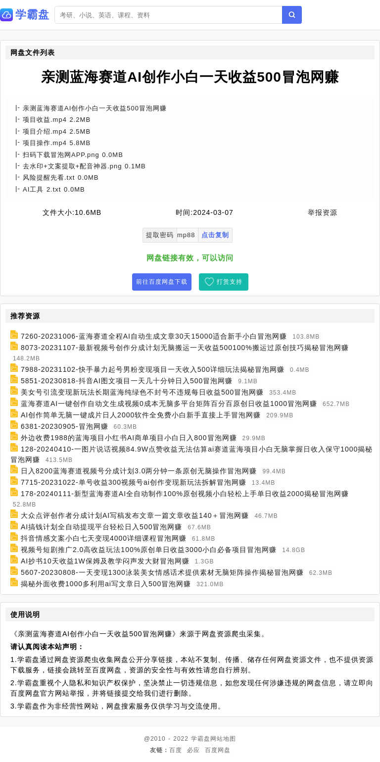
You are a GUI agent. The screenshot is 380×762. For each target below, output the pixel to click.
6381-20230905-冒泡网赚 (64, 426)
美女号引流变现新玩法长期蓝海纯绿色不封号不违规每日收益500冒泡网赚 (142, 392)
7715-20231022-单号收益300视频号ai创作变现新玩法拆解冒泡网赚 (133, 482)
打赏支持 (229, 281)
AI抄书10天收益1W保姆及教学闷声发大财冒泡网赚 (105, 561)
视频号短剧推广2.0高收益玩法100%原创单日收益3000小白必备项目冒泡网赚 (149, 550)
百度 (175, 750)
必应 (193, 750)
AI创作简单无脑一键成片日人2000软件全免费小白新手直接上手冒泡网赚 (141, 415)
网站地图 (223, 738)
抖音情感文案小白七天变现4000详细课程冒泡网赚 (104, 538)
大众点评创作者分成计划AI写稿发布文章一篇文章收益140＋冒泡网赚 (135, 515)
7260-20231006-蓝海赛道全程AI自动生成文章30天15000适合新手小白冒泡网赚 (154, 336)
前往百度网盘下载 (162, 281)
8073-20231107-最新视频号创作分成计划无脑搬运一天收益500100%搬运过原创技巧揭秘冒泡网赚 (185, 348)
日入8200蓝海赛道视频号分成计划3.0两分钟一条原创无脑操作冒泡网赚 (139, 471)
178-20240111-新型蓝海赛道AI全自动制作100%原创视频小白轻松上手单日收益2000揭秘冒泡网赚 (185, 494)
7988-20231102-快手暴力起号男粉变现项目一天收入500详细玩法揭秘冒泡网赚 (153, 369)
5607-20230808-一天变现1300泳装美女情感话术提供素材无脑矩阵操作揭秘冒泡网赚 (162, 572)
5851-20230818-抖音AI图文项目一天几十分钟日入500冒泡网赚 (127, 381)
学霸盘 (200, 738)
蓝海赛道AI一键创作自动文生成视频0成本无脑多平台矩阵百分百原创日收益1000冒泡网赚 (169, 403)
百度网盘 (218, 750)
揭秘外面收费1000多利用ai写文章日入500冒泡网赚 (106, 584)
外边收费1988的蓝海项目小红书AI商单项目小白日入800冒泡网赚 (129, 438)
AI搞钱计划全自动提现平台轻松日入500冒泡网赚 (102, 527)
